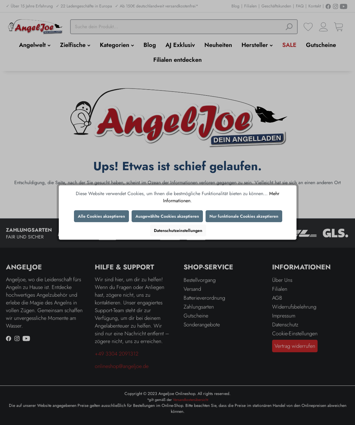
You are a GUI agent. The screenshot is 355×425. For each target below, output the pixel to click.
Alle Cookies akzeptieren (101, 216)
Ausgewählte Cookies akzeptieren (167, 216)
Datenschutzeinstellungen (178, 230)
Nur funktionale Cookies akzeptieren (243, 216)
